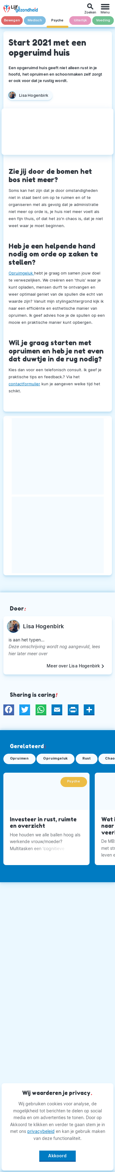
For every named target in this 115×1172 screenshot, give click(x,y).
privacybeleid (41, 1131)
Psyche (57, 20)
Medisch (35, 20)
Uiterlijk (80, 20)
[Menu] (105, 8)
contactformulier (24, 383)
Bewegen (12, 20)
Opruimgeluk (21, 273)
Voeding (103, 20)
